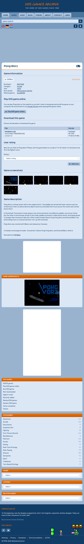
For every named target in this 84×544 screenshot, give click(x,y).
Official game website (24, 91)
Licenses (6, 482)
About (48, 15)
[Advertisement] (42, 44)
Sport (42, 459)
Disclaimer (22, 538)
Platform (42, 439)
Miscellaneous (42, 436)
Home (5, 15)
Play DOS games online (11, 386)
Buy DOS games (8, 389)
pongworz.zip (10, 131)
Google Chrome (33, 107)
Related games (9, 493)
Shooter (42, 453)
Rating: (7, 154)
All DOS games (8, 383)
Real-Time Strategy (42, 447)
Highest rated (8, 395)
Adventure (42, 419)
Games (14, 15)
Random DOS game (10, 403)
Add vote (75, 164)
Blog (30, 15)
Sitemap (5, 538)
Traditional (42, 461)
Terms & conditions (35, 538)
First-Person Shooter (42, 433)
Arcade (19, 86)
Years (5, 471)
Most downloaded (9, 392)
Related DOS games (10, 400)
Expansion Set (42, 428)
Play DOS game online (16, 111)
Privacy (13, 538)
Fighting (42, 430)
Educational (42, 425)
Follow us (6, 525)
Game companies (9, 406)
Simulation (42, 456)
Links (67, 15)
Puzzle (42, 442)
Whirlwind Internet (18, 541)
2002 (19, 89)
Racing (42, 445)
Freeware (71, 131)
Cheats (5, 409)
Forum (39, 15)
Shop (22, 15)
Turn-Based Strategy (42, 464)
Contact (58, 15)
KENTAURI (20, 84)
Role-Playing (42, 450)
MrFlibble (17, 235)
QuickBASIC (21, 93)
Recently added (8, 398)
